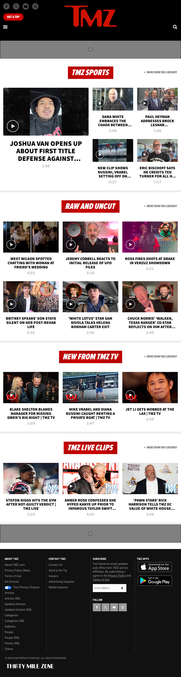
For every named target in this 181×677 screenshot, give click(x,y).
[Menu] (5, 26)
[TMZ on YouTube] (114, 607)
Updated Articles (15, 604)
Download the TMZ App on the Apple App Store (155, 567)
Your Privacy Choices (22, 587)
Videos (9, 649)
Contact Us (55, 564)
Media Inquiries (58, 587)
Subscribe (122, 588)
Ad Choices (12, 581)
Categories (11, 615)
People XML (12, 637)
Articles (9, 592)
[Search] (175, 26)
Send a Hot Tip (58, 570)
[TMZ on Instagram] (35, 6)
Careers (53, 576)
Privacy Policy (117, 575)
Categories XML (15, 621)
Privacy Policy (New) (17, 570)
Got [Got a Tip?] (13, 17)
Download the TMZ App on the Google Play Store (155, 581)
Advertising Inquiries (61, 581)
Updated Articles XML (18, 609)
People (9, 632)
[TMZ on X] (16, 6)
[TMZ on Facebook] (6, 6)
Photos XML (12, 643)
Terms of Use (13, 576)
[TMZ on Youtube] (25, 6)
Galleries (10, 626)
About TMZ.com (15, 564)
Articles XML (13, 598)
